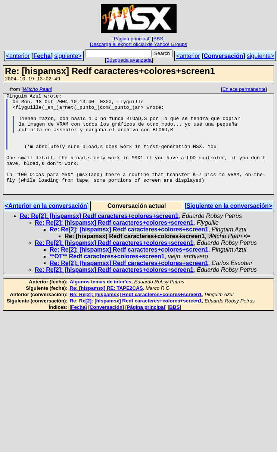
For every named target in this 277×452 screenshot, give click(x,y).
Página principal (131, 38)
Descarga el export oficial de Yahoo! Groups (138, 44)
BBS (158, 38)
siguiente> (67, 56)
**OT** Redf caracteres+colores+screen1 (107, 277)
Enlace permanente (244, 90)
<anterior (18, 56)
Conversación (223, 56)
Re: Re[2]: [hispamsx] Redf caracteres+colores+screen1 (99, 237)
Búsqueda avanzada (129, 60)
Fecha (41, 56)
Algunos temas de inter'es (100, 303)
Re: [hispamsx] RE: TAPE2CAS (106, 309)
